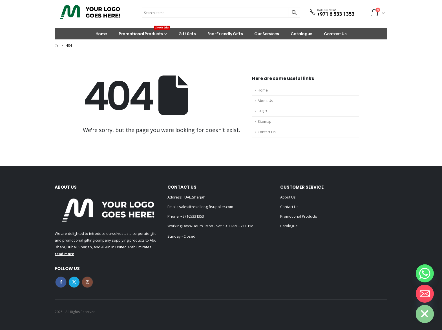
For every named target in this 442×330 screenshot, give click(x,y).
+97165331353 (192, 216)
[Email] (425, 294)
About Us (265, 100)
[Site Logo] (90, 13)
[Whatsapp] (425, 273)
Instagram (87, 282)
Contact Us (335, 34)
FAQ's (262, 111)
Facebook (61, 282)
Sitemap (264, 121)
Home (101, 34)
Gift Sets (187, 34)
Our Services (266, 34)
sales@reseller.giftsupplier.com (205, 206)
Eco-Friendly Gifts (225, 34)
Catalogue (301, 34)
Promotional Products (144, 32)
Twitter (74, 282)
